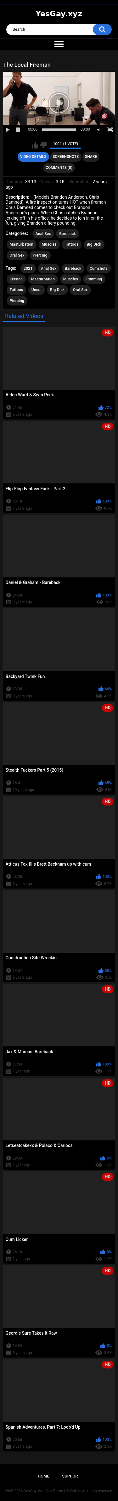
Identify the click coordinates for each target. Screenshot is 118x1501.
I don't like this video (43, 145)
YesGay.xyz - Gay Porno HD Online (52, 1491)
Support (71, 1476)
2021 (28, 268)
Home (43, 1476)
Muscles (49, 244)
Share (91, 156)
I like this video (35, 145)
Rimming (94, 279)
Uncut (36, 290)
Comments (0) (59, 167)
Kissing (16, 279)
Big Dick (94, 244)
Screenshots (66, 156)
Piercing (40, 255)
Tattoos (71, 244)
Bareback (67, 234)
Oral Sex (17, 255)
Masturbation (21, 244)
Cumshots (99, 268)
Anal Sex (43, 234)
